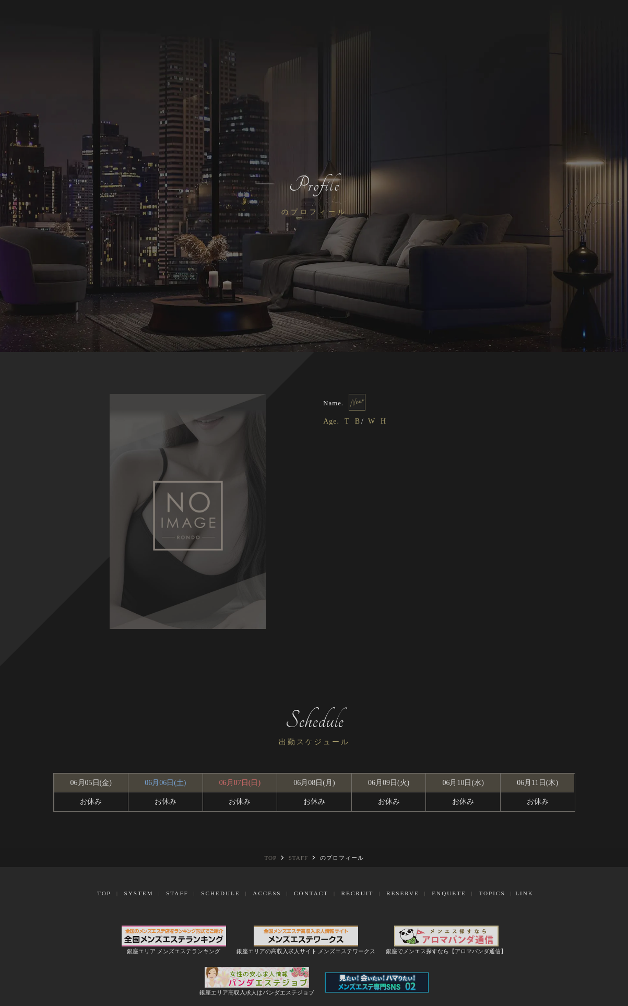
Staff (177, 893)
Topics (492, 893)
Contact (311, 893)
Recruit (357, 893)
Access (267, 893)
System (138, 893)
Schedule (220, 893)
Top (104, 893)
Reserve (402, 893)
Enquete (449, 893)
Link (524, 893)
